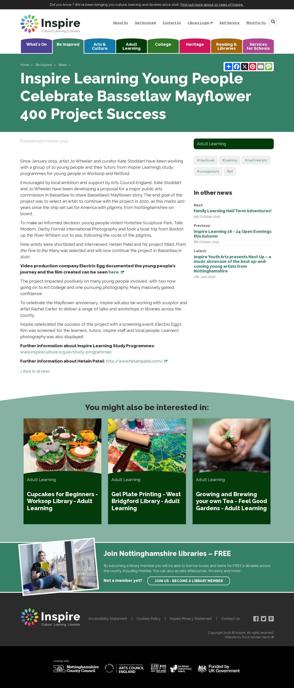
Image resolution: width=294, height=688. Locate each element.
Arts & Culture (100, 46)
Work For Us (256, 23)
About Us (120, 23)
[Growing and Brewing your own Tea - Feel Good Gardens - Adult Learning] (231, 471)
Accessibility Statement (107, 619)
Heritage (195, 44)
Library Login (198, 23)
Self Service (229, 23)
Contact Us (172, 23)
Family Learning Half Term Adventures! (233, 210)
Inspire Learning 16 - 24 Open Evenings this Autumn (232, 234)
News (63, 65)
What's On (36, 44)
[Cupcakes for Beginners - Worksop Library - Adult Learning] (62, 471)
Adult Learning (132, 46)
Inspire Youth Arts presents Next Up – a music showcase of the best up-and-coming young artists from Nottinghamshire (232, 264)
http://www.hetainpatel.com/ (134, 361)
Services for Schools (258, 46)
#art (230, 171)
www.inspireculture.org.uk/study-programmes (65, 351)
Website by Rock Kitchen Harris (247, 637)
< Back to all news (35, 371)
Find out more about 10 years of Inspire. (212, 5)
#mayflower (206, 160)
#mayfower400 (256, 160)
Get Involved (145, 23)
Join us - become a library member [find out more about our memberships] (189, 581)
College (163, 44)
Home (24, 65)
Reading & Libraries (226, 46)
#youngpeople (208, 171)
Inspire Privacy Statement (191, 619)
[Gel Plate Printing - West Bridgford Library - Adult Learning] (147, 471)
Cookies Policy (149, 619)
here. (114, 272)
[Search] (273, 21)
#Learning (229, 160)
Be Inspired (68, 44)
